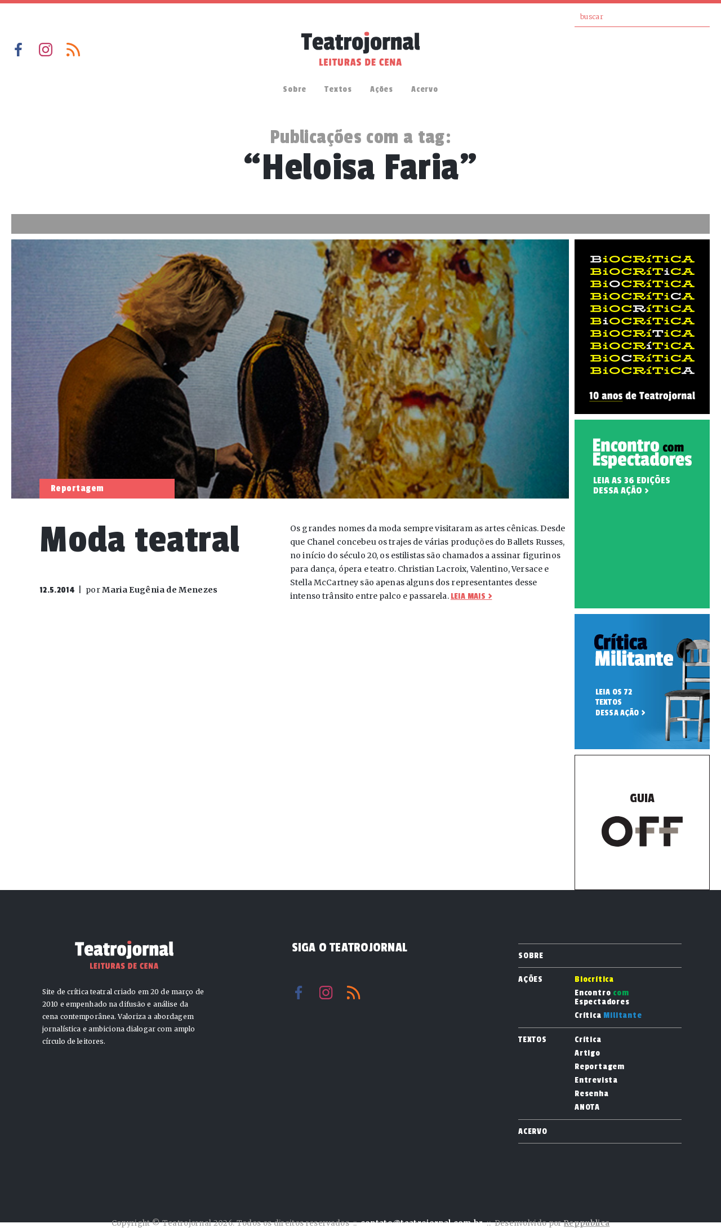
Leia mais (468, 596)
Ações (381, 89)
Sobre (294, 89)
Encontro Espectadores (602, 998)
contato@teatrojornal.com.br (421, 1223)
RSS (73, 49)
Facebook (18, 49)
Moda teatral (139, 540)
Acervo (424, 89)
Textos (338, 89)
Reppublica (586, 1223)
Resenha (592, 1093)
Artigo (587, 1053)
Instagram (45, 49)
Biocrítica (594, 979)
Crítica (608, 1015)
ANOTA (587, 1107)
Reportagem (600, 1066)
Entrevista (596, 1080)
